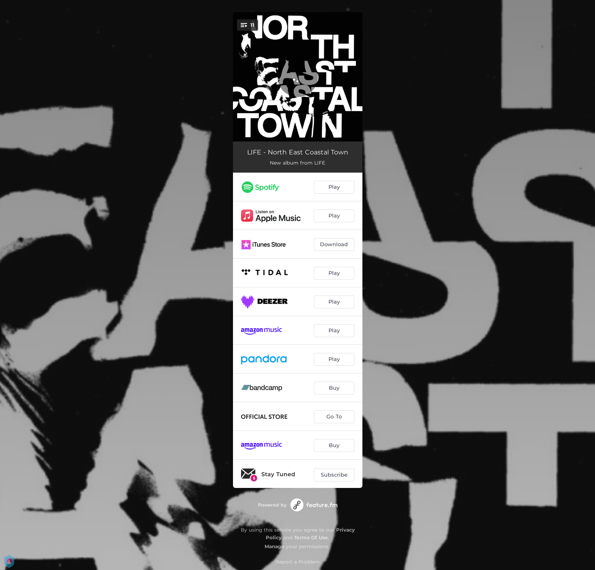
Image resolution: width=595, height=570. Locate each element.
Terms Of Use (311, 537)
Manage (274, 546)
